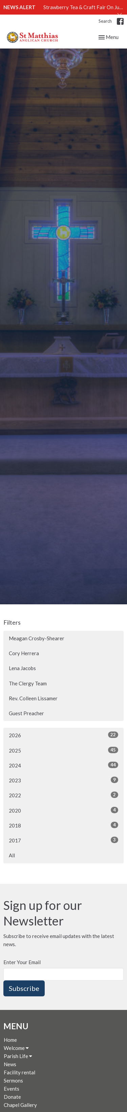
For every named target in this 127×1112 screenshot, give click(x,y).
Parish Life (18, 1056)
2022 (63, 795)
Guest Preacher (26, 713)
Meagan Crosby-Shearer (36, 638)
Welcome (16, 1048)
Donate (12, 1097)
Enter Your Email (22, 962)
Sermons (13, 1080)
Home (10, 1040)
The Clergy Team (28, 683)
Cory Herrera (24, 653)
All (12, 855)
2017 (63, 840)
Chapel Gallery (20, 1105)
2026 (63, 734)
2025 (63, 750)
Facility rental (19, 1072)
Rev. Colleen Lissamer (33, 698)
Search (105, 21)
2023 (63, 780)
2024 (63, 765)
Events (11, 1089)
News (10, 1064)
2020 (63, 810)
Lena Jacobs (22, 668)
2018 (63, 825)
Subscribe (24, 988)
